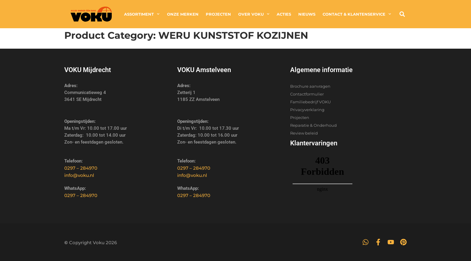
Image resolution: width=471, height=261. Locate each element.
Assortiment (142, 14)
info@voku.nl (79, 175)
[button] (402, 14)
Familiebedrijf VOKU (310, 101)
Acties (284, 14)
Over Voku (253, 14)
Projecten (218, 14)
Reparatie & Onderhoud (313, 125)
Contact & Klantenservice (357, 14)
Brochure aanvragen (310, 86)
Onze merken (183, 14)
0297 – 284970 (80, 168)
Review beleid (304, 133)
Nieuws (306, 14)
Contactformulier (307, 94)
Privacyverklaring (307, 109)
